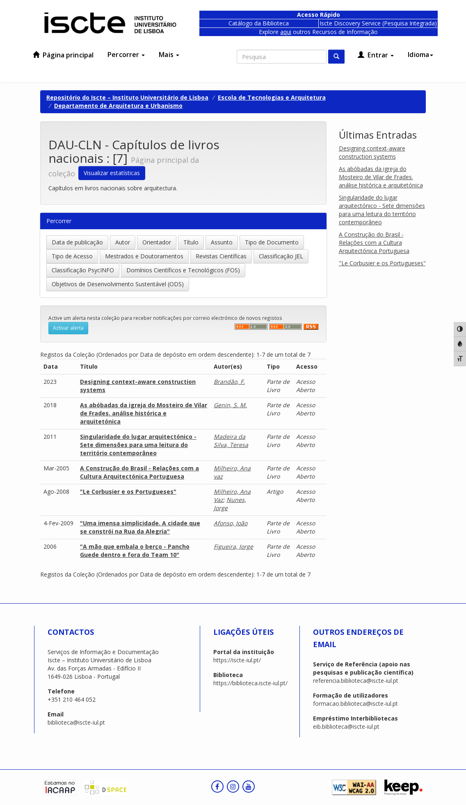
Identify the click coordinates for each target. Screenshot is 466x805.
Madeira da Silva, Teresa (231, 441)
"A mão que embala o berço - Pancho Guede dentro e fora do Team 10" (135, 551)
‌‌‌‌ (285, 327)
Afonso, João (230, 523)
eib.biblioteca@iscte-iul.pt (346, 726)
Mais (169, 54)
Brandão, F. (229, 381)
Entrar (376, 54)
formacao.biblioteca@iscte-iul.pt (355, 703)
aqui (285, 32)
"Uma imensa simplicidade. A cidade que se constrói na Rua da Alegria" (140, 527)
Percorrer (126, 54)
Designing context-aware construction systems (372, 152)
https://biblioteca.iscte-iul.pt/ (250, 683)
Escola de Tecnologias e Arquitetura (272, 97)
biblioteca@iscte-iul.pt (76, 722)
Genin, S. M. (230, 405)
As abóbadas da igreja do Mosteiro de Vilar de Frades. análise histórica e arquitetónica (143, 413)
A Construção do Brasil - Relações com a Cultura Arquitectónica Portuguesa (139, 472)
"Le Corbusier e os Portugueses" (128, 491)
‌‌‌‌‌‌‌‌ (311, 327)
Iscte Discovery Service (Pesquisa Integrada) (378, 23)
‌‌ (251, 327)
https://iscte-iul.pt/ (237, 660)
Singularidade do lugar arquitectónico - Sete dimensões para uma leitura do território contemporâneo (138, 445)
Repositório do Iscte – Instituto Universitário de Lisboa (127, 97)
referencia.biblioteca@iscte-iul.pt (355, 680)
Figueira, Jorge (233, 546)
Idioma (420, 54)
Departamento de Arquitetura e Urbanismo (118, 105)
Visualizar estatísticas (112, 173)
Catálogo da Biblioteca (258, 23)
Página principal (63, 54)
